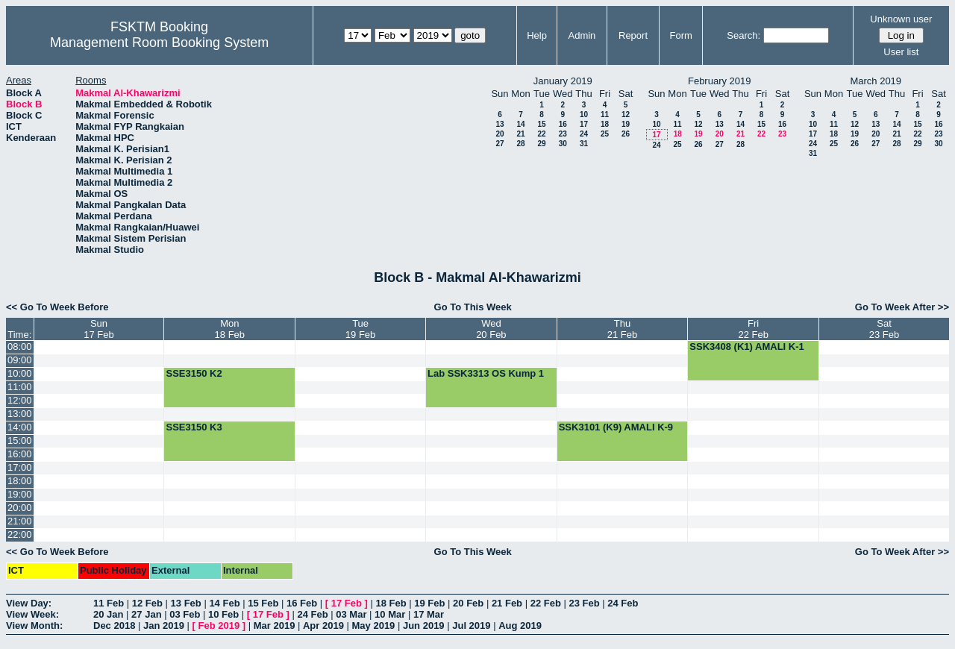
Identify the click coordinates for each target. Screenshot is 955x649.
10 (584, 114)
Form (681, 35)
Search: (743, 35)
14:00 (19, 427)
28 (520, 143)
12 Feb (147, 603)
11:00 (19, 386)
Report (633, 35)
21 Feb (507, 603)
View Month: (34, 625)
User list (900, 51)
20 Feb (468, 603)
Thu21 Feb (622, 329)
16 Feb (301, 603)
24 (584, 134)
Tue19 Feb (360, 329)
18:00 (19, 480)
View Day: (28, 603)
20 (499, 134)
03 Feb (184, 614)
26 (625, 134)
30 (563, 143)
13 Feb (186, 603)
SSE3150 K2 (194, 373)
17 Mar (428, 614)
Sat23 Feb (884, 329)
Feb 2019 (219, 625)
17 (584, 124)
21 (520, 134)
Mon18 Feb (230, 329)
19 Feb (429, 603)
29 (541, 143)
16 (563, 124)
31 (584, 143)
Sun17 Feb (98, 329)
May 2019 (373, 625)
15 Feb (263, 603)
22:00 (19, 534)
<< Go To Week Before (57, 307)
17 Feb (346, 603)
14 (520, 124)
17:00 (19, 467)
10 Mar (390, 614)
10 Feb (223, 614)
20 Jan (108, 614)
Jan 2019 (163, 625)
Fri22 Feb (753, 329)
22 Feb (545, 603)
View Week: (32, 614)
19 (625, 124)
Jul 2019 (471, 625)
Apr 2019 (323, 625)
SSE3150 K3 (194, 427)
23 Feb (584, 603)
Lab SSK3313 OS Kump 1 (486, 373)
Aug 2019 (520, 625)
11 (605, 114)
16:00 (19, 454)
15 (541, 124)
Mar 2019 (274, 625)
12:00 (19, 400)
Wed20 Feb (491, 329)
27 (499, 143)
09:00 (19, 360)
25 (605, 134)
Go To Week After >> (902, 307)
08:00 (19, 346)
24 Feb (622, 603)
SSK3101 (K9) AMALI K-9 (616, 427)
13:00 (19, 413)
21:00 (19, 521)
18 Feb (390, 603)
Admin (581, 35)
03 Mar (351, 614)
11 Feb (108, 603)
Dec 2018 (114, 625)
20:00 (19, 507)
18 (605, 124)
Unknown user (901, 19)
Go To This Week (473, 307)
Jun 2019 (424, 625)
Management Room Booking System (159, 42)
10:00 (19, 373)
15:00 (19, 440)
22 (541, 134)
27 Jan (146, 614)
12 (625, 114)
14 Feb (224, 603)
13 (499, 124)
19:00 (19, 494)
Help (537, 35)
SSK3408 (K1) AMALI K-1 (746, 346)
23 (563, 134)
